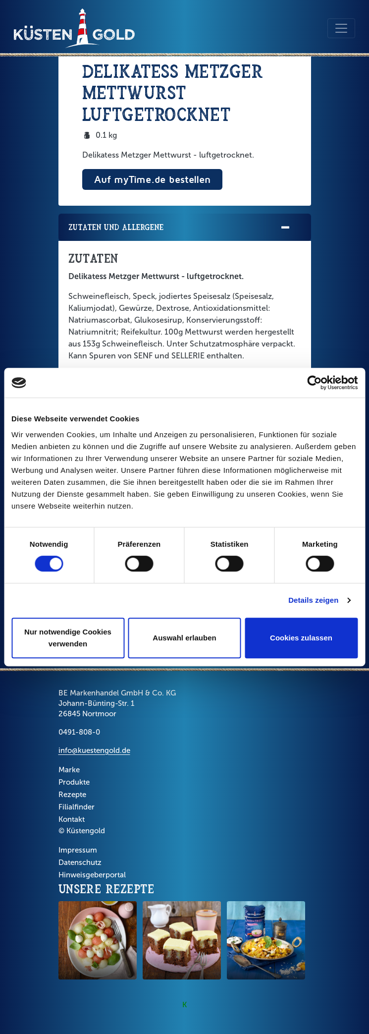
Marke (69, 769)
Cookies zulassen (301, 637)
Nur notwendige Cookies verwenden (67, 638)
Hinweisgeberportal (92, 874)
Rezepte (72, 794)
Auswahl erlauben (184, 637)
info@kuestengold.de (94, 750)
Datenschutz (80, 862)
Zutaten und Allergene (179, 228)
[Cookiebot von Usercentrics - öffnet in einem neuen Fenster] (314, 382)
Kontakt (71, 819)
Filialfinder (76, 807)
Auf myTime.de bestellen (152, 179)
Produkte (74, 782)
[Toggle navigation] (341, 28)
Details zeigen (313, 600)
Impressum (77, 850)
